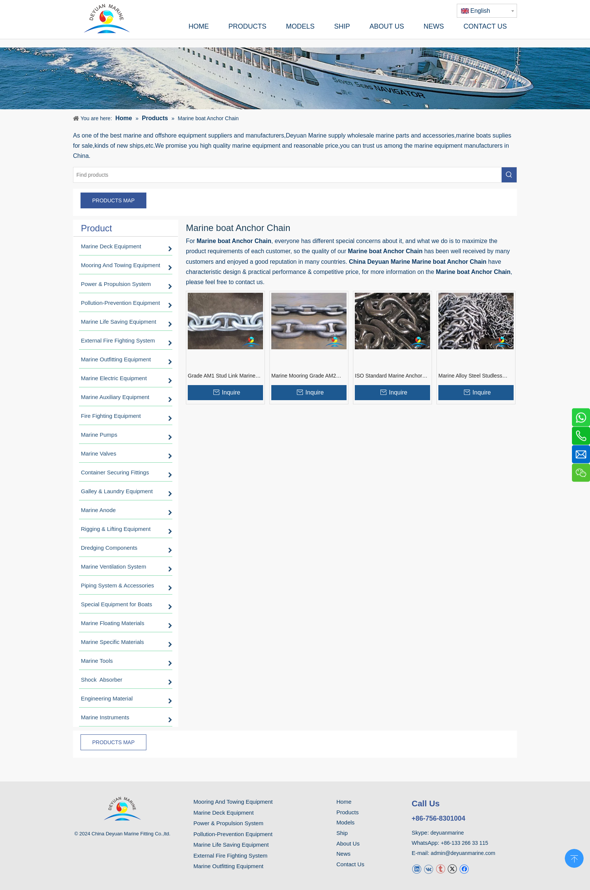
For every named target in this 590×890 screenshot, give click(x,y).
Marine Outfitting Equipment (228, 866)
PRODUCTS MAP (113, 200)
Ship (342, 833)
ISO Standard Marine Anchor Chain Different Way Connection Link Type (392, 376)
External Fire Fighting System (230, 855)
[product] (295, 78)
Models (345, 822)
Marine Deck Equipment (223, 812)
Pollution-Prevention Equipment (232, 834)
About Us (348, 843)
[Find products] (287, 174)
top (574, 857)
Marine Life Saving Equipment (231, 844)
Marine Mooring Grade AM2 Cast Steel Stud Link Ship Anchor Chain (303, 376)
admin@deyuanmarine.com (463, 853)
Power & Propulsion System (228, 823)
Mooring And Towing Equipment (233, 801)
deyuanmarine (447, 833)
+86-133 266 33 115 (464, 843)
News (343, 853)
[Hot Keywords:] (509, 174)
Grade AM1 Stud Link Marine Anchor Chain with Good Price (223, 376)
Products (347, 812)
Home (343, 801)
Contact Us (350, 864)
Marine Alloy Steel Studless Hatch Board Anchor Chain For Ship (475, 376)
